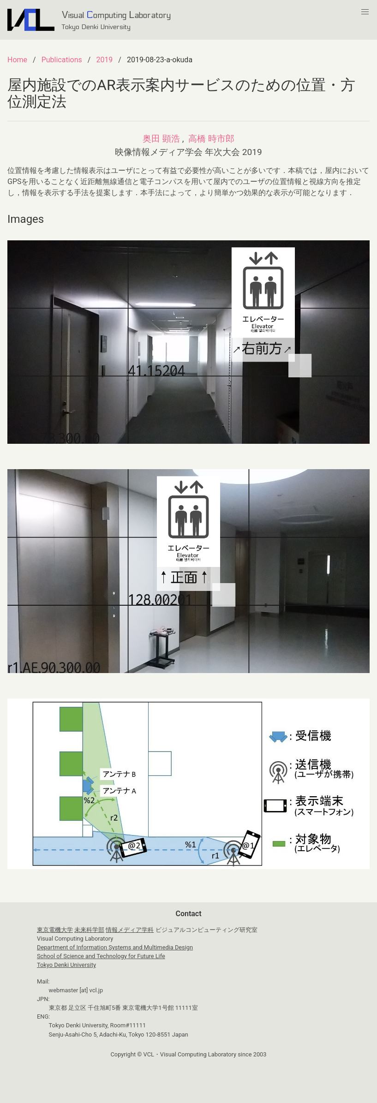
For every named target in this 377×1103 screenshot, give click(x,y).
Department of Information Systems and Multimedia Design (115, 947)
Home (17, 59)
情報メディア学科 (130, 929)
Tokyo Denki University (66, 964)
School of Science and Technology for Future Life (101, 956)
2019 (104, 59)
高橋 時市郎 (211, 138)
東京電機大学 (55, 929)
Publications (62, 59)
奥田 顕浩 (161, 138)
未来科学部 (89, 929)
